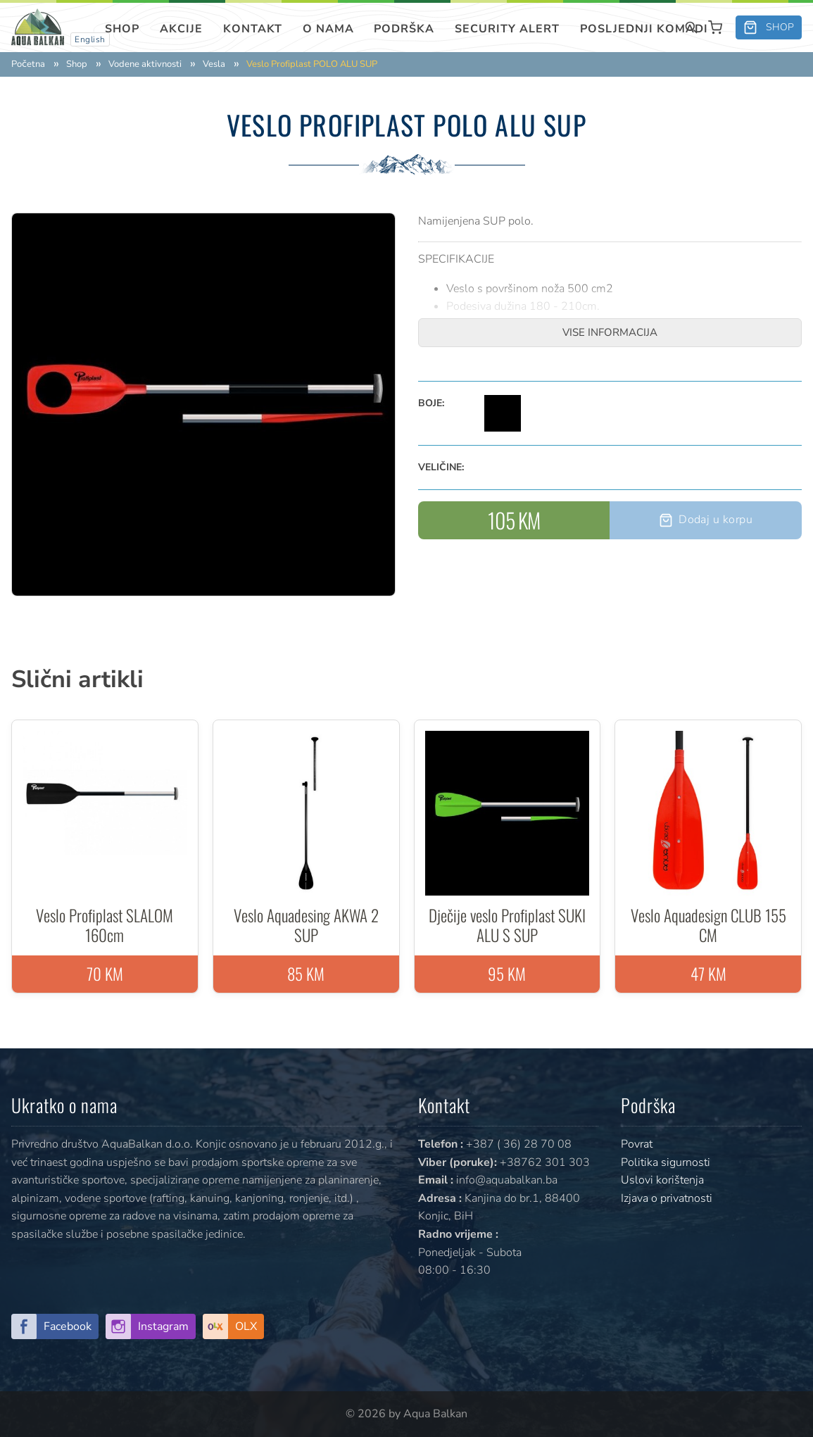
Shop (122, 29)
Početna (28, 64)
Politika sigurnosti (665, 1162)
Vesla (214, 64)
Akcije (181, 29)
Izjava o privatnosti (666, 1198)
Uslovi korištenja (662, 1180)
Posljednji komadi (644, 29)
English (90, 39)
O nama (328, 29)
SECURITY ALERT (507, 29)
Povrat (637, 1144)
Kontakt (252, 29)
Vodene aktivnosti (145, 64)
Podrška (404, 29)
